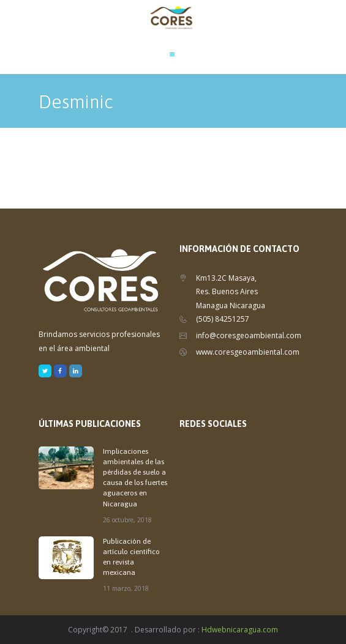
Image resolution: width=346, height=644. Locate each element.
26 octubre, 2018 (127, 520)
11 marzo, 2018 (126, 588)
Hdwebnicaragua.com (239, 629)
